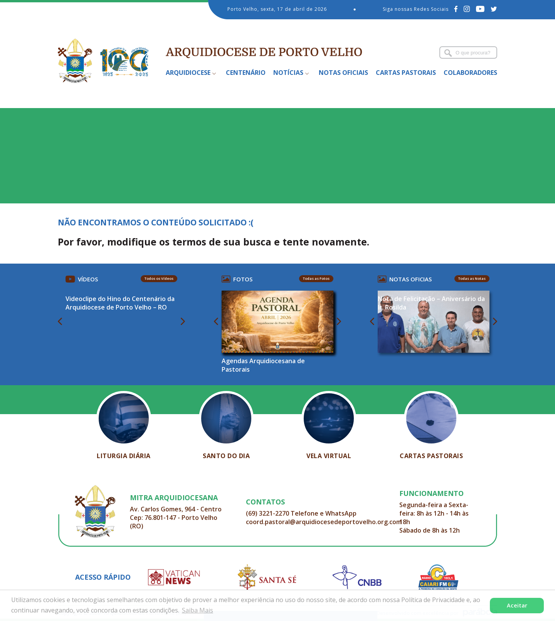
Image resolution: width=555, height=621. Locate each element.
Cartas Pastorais (406, 72)
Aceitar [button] (517, 605)
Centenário (246, 72)
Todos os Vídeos (159, 278)
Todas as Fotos (316, 278)
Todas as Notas (472, 278)
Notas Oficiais (343, 72)
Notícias (288, 72)
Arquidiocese (188, 72)
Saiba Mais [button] (197, 610)
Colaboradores (470, 72)
